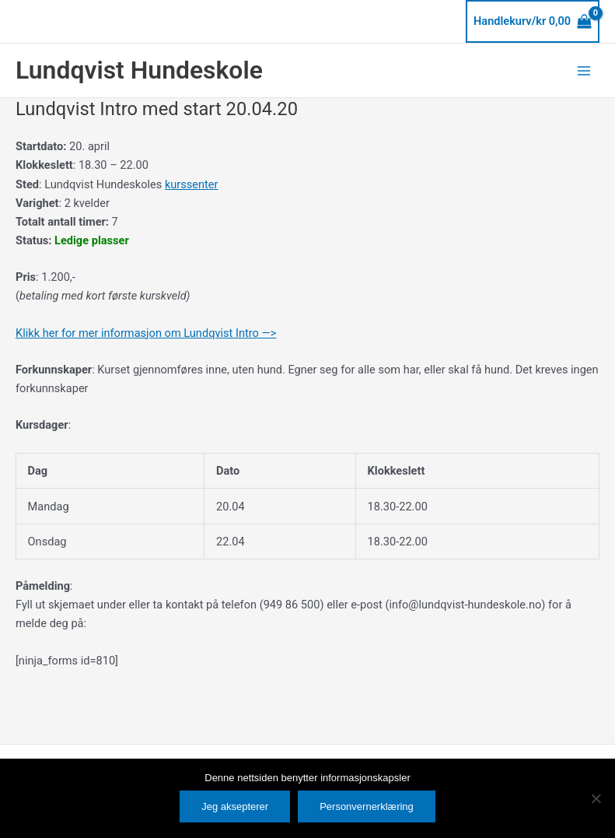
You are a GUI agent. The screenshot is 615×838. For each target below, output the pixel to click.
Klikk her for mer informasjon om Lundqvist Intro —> (146, 333)
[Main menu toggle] (583, 70)
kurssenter (191, 184)
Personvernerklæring (367, 806)
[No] (595, 798)
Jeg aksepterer (234, 806)
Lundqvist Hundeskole (139, 70)
